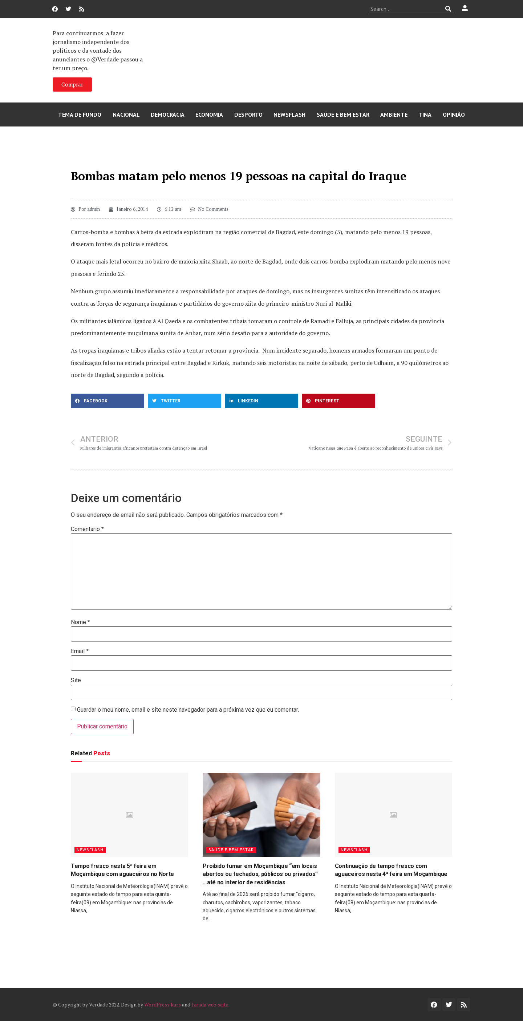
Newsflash (289, 114)
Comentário (87, 529)
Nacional (126, 114)
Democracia (168, 114)
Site (76, 680)
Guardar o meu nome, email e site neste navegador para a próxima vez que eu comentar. (188, 710)
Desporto (248, 114)
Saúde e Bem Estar (343, 114)
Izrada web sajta (209, 1004)
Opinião (454, 114)
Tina (424, 114)
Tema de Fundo (79, 114)
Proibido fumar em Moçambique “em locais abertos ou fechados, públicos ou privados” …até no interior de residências (260, 874)
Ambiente (394, 114)
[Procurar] (448, 9)
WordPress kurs (162, 1004)
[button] (107, 401)
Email (80, 651)
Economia (209, 114)
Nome (80, 622)
